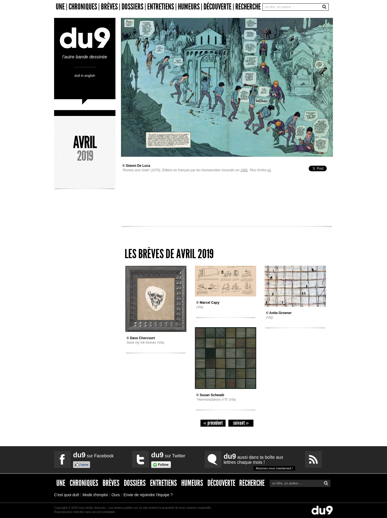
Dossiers (132, 6)
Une (60, 6)
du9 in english (84, 75)
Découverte (217, 6)
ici (269, 170)
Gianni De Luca (138, 166)
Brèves (109, 6)
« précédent (212, 423)
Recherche (248, 7)
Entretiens (160, 6)
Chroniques (83, 6)
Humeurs (189, 6)
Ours (116, 495)
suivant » (241, 423)
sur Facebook (93, 455)
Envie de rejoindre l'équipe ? (148, 495)
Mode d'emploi (95, 495)
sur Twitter (168, 455)
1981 (244, 170)
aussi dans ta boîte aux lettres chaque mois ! (259, 461)
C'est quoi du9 (66, 495)
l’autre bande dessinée (85, 54)
